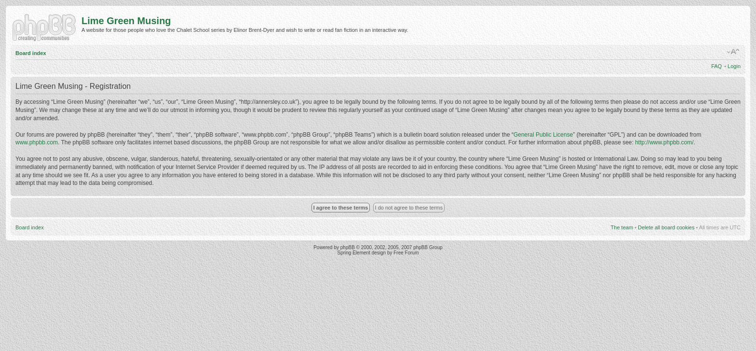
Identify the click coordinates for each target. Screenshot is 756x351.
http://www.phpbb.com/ (664, 142)
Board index (30, 53)
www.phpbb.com (36, 142)
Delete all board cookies (666, 227)
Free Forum (405, 252)
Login (734, 66)
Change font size (734, 51)
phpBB (347, 247)
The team (622, 227)
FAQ (716, 66)
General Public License (543, 134)
